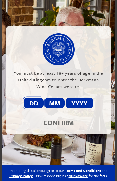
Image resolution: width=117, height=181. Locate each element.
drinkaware (78, 175)
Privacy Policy (21, 175)
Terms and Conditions (83, 170)
